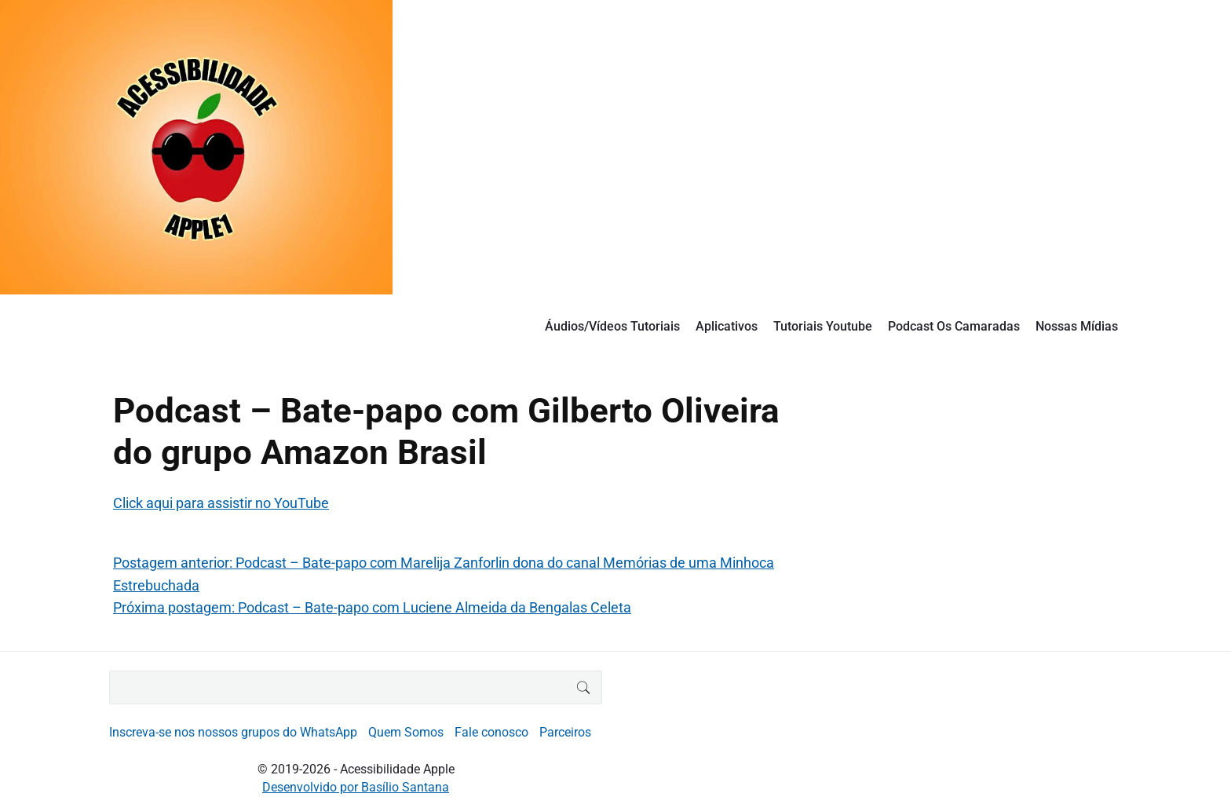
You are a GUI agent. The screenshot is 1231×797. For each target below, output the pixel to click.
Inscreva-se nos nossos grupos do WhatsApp (233, 732)
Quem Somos (406, 732)
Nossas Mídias (1077, 326)
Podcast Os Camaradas (954, 326)
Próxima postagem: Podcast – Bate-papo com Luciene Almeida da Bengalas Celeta (372, 607)
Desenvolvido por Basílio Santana (355, 787)
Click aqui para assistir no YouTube (221, 503)
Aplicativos (727, 326)
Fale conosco (491, 732)
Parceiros (565, 732)
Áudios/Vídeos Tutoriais (612, 326)
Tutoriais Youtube (822, 326)
